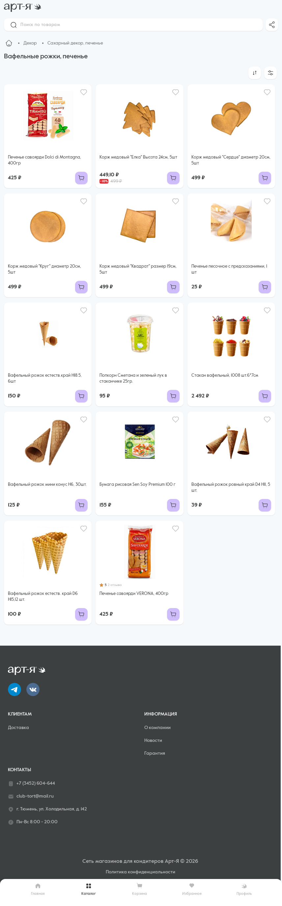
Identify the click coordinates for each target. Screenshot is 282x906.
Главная (38, 889)
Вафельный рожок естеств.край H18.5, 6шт (45, 378)
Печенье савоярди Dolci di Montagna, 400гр (44, 160)
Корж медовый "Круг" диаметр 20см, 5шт (44, 269)
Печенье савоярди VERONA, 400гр (133, 594)
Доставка (18, 727)
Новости (153, 740)
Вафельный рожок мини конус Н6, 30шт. (47, 484)
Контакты (19, 770)
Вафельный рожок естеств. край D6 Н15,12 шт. (43, 597)
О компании (157, 727)
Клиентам (20, 714)
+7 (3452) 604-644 (31, 784)
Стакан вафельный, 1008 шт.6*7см (224, 375)
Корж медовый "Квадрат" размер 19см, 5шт (138, 269)
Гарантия (154, 753)
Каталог (88, 889)
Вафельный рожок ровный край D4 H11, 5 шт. (230, 487)
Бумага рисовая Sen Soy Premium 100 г (137, 484)
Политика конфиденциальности (140, 872)
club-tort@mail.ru (31, 797)
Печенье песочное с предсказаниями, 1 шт (229, 269)
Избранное (192, 889)
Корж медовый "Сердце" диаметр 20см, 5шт (230, 160)
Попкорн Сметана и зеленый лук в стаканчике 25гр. (133, 378)
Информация (160, 714)
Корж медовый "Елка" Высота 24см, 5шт (138, 157)
